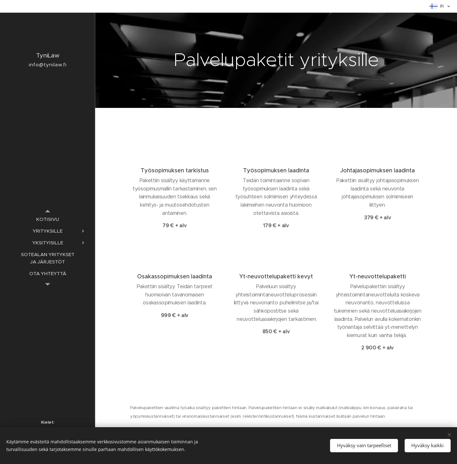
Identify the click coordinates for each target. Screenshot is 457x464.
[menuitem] (47, 219)
